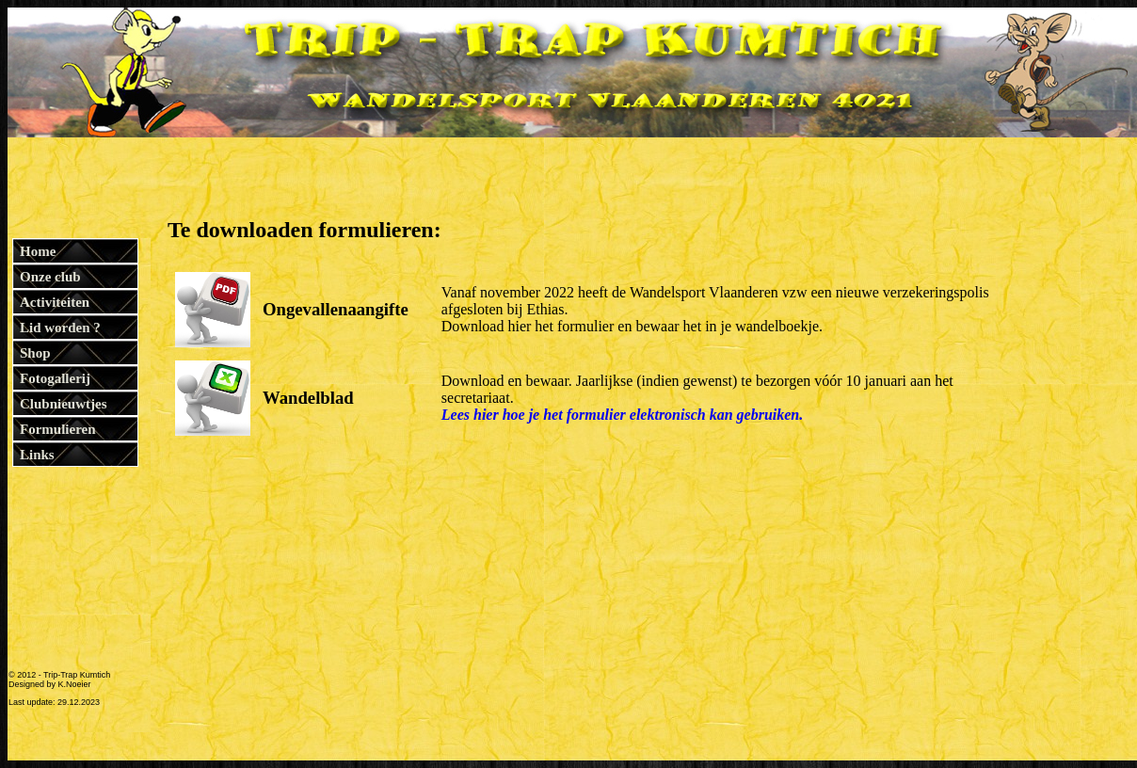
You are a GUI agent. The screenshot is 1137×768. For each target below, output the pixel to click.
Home (38, 251)
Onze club (50, 276)
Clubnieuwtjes (63, 403)
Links (37, 454)
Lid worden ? (60, 327)
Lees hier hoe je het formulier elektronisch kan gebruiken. (622, 415)
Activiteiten (54, 302)
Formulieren (58, 429)
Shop (35, 352)
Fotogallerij (55, 378)
